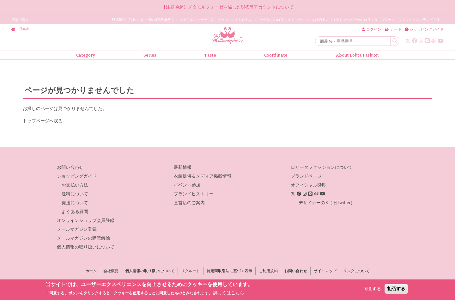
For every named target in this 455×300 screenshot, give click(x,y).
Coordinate (276, 55)
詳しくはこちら (228, 292)
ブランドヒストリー (194, 193)
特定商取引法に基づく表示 (229, 271)
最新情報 (182, 167)
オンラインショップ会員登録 (85, 220)
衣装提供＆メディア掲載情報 (202, 176)
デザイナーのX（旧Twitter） (327, 202)
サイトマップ (325, 271)
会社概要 (110, 271)
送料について (75, 193)
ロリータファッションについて (322, 167)
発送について (75, 202)
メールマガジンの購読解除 (83, 238)
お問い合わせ (70, 167)
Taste (210, 55)
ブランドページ (306, 176)
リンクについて (356, 271)
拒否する (396, 288)
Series (149, 55)
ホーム (91, 271)
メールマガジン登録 (77, 229)
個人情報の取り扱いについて (85, 246)
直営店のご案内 (189, 202)
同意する (372, 288)
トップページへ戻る (43, 120)
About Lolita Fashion (357, 55)
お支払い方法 (75, 184)
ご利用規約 (268, 271)
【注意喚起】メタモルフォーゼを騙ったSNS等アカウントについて (227, 6)
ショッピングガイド (77, 176)
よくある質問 (75, 211)
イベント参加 (187, 184)
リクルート (190, 271)
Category (85, 55)
